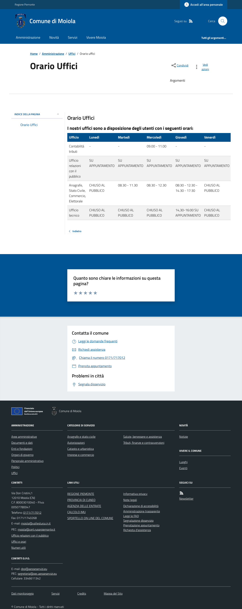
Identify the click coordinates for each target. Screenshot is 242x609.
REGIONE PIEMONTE (80, 494)
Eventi (183, 468)
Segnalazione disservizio (138, 520)
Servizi (72, 37)
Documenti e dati (22, 442)
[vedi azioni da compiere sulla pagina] (202, 66)
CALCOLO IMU (76, 512)
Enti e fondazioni (21, 448)
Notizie (183, 436)
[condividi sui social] (179, 65)
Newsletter (186, 498)
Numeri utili (18, 547)
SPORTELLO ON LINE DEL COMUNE (90, 518)
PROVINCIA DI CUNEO (81, 500)
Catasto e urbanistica (80, 448)
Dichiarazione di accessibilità (140, 506)
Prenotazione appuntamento (141, 525)
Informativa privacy (135, 494)
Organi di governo (22, 454)
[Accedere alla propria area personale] (203, 4)
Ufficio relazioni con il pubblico (30, 535)
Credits (81, 593)
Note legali (130, 500)
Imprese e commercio (80, 454)
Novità (54, 37)
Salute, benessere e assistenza (142, 436)
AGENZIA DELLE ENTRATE (84, 506)
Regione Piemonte (25, 4)
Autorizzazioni (76, 442)
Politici (15, 467)
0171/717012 (32, 512)
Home (34, 53)
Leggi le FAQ (131, 516)
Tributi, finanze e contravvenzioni (143, 442)
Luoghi (183, 462)
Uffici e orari (18, 541)
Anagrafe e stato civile (81, 436)
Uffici (71, 53)
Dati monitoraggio (22, 593)
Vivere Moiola (96, 37)
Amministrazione (28, 37)
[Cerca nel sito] (221, 21)
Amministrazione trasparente (141, 511)
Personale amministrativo (27, 461)
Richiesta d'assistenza (137, 530)
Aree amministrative (24, 436)
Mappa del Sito (113, 593)
